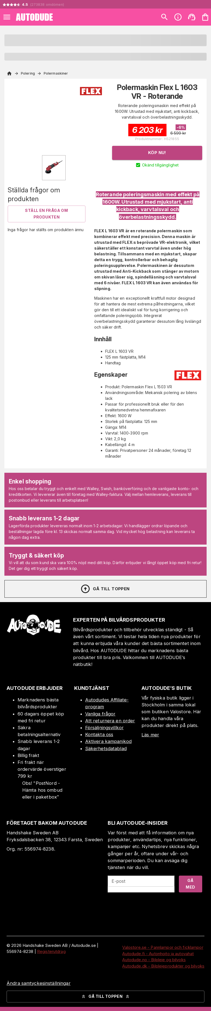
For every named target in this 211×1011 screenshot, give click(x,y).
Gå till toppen (105, 589)
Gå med (190, 884)
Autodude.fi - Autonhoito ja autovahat (158, 953)
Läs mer (150, 734)
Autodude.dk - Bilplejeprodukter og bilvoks (163, 966)
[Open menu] (7, 17)
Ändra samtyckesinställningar (39, 983)
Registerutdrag (51, 951)
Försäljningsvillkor (104, 727)
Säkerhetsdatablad (106, 748)
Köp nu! (157, 152)
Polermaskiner (56, 73)
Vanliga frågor (100, 714)
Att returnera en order (110, 720)
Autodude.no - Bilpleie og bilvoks (153, 959)
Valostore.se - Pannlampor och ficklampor (162, 947)
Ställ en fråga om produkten (46, 214)
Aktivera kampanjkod (108, 741)
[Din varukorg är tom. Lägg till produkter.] (205, 17)
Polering (28, 73)
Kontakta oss (99, 734)
